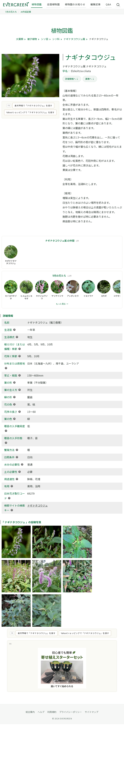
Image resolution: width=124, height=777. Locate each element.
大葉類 (19, 39)
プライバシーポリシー (70, 712)
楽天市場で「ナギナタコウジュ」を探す (33, 105)
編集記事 (95, 4)
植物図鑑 (37, 4)
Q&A (108, 4)
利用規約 (51, 712)
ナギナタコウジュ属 (74, 39)
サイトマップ (91, 712)
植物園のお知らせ (75, 4)
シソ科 (56, 39)
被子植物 (32, 39)
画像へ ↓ (89, 78)
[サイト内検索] (118, 4)
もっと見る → (62, 303)
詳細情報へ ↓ (71, 78)
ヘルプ (41, 712)
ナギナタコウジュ (37, 505)
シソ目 (44, 39)
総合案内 (30, 712)
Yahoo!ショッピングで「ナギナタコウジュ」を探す (30, 112)
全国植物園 (53, 4)
